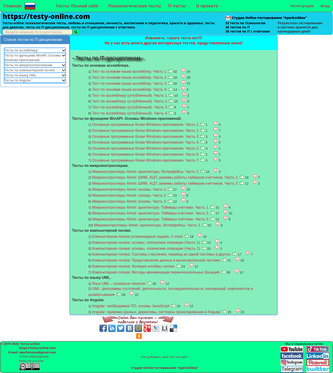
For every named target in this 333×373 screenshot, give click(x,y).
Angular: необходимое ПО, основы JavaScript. (131, 306)
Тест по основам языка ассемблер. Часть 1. (129, 71)
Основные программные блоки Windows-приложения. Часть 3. (145, 136)
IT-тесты (178, 6)
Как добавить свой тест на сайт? (164, 357)
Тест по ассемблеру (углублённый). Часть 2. (130, 101)
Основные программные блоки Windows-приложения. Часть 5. (145, 148)
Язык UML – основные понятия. (119, 284)
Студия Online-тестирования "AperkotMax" (164, 368)
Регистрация (302, 5)
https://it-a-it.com (31, 361)
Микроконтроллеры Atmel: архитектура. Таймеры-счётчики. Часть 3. (151, 219)
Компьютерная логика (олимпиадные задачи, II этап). (138, 236)
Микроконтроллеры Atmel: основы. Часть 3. (130, 201)
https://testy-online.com (46, 16)
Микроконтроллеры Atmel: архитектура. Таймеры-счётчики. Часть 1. (151, 207)
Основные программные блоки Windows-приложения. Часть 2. (145, 130)
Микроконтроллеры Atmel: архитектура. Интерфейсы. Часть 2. (146, 172)
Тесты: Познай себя (78, 6)
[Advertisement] (35, 161)
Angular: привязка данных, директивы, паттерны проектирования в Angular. (156, 312)
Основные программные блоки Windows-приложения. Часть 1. (145, 124)
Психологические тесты (134, 6)
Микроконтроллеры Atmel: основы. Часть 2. (130, 195)
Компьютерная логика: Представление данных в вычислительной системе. (156, 260)
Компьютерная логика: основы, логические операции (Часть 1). (146, 242)
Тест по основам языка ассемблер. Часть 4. (129, 89)
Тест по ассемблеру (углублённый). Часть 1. (130, 95)
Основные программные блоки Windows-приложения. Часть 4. (145, 142)
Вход (325, 5)
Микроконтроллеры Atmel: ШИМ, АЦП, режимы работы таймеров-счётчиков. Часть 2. (166, 183)
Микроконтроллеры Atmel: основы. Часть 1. (130, 189)
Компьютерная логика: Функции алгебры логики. (133, 266)
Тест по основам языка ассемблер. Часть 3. (129, 83)
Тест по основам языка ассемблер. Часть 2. (129, 77)
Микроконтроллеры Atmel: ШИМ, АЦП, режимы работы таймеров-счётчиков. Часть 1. (166, 177)
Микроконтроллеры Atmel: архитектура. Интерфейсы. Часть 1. (148, 225)
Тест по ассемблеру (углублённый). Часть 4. (130, 113)
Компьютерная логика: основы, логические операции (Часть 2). (146, 248)
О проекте (209, 6)
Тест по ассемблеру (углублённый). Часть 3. (130, 107)
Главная (12, 6)
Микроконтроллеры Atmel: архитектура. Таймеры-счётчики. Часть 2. (151, 213)
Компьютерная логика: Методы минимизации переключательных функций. (156, 272)
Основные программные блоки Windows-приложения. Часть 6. (145, 154)
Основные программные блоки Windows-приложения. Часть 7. (145, 160)
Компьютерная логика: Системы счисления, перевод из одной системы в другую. (161, 254)
